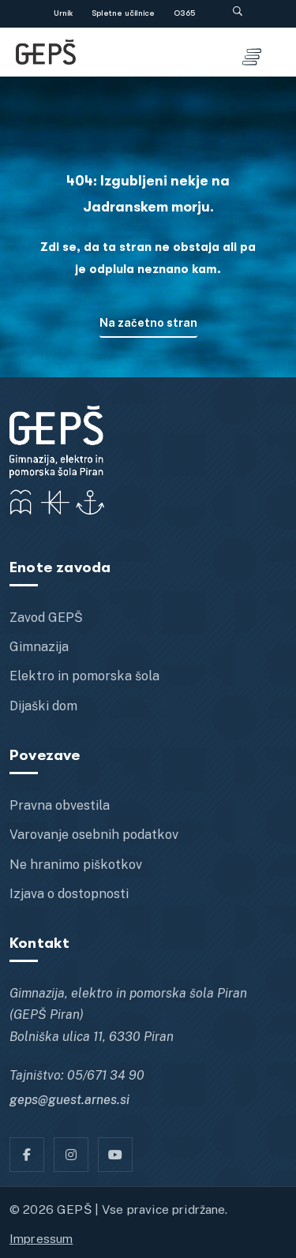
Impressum (41, 1238)
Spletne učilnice (123, 13)
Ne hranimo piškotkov (75, 864)
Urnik (63, 13)
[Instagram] (71, 1154)
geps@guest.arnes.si (69, 1099)
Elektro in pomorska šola (84, 675)
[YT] (115, 1154)
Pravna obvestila (59, 805)
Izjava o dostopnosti (69, 893)
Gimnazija (39, 646)
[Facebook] (26, 1154)
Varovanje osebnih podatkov (93, 834)
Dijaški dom (43, 705)
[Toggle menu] (251, 52)
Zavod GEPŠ (46, 617)
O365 (184, 13)
